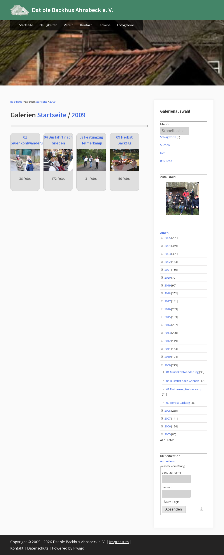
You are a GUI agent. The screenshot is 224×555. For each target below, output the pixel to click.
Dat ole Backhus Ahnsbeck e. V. (72, 10)
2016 (167, 309)
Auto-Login (171, 502)
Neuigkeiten (48, 25)
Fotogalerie (125, 25)
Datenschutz (37, 548)
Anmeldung (167, 461)
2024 (167, 246)
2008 (167, 411)
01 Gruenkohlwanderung (182, 372)
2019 (167, 285)
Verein (69, 25)
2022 (167, 262)
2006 (167, 426)
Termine (104, 25)
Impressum (119, 541)
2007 (167, 418)
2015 (167, 317)
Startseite (26, 25)
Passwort (168, 487)
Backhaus (16, 101)
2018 (167, 293)
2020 (167, 277)
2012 (167, 341)
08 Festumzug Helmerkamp (184, 389)
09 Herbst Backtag (178, 403)
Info (162, 153)
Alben (164, 233)
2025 (167, 238)
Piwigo (78, 548)
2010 (167, 357)
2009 (52, 101)
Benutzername (171, 473)
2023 (167, 254)
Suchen (165, 145)
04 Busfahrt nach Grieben (182, 381)
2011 (167, 349)
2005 (167, 434)
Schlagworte (168, 137)
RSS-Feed (166, 161)
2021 (167, 270)
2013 (167, 333)
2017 (167, 301)
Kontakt (86, 25)
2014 (167, 325)
